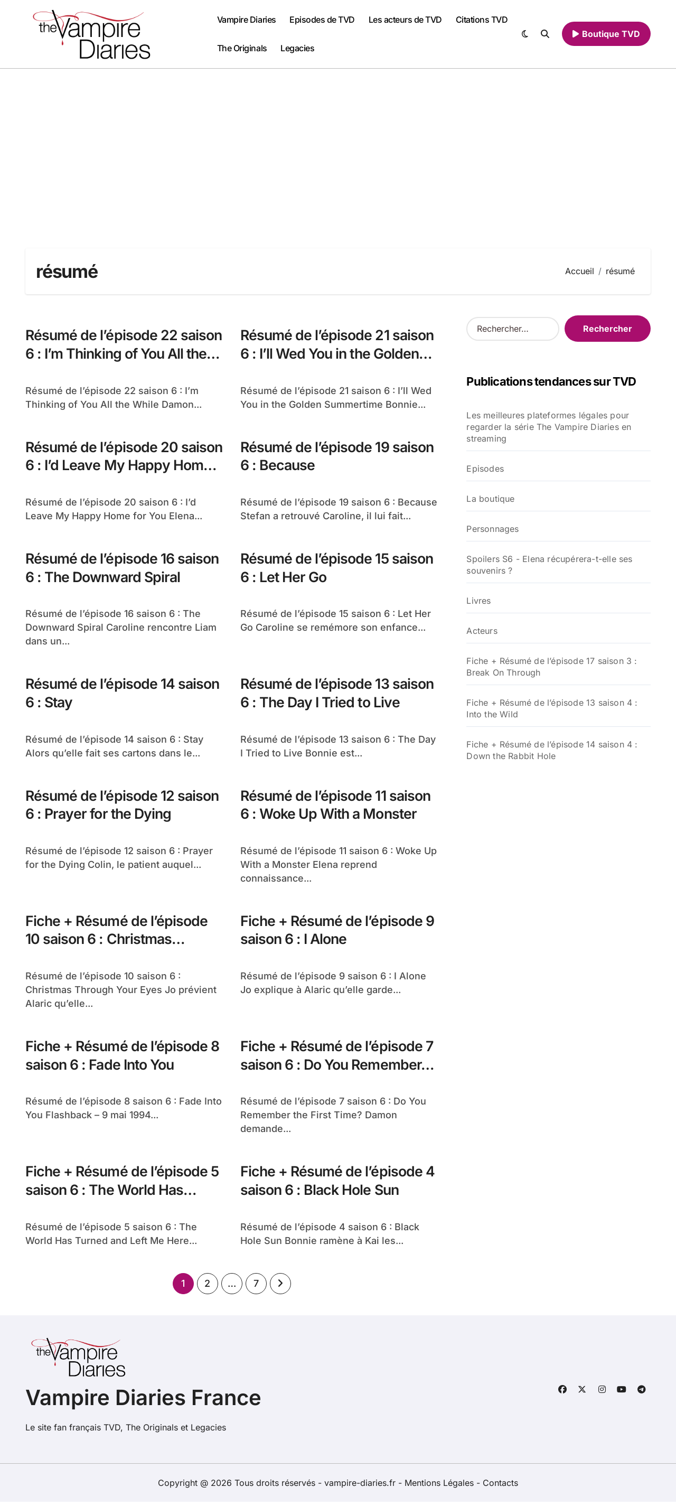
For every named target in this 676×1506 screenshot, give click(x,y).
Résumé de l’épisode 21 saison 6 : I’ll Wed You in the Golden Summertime (338, 353)
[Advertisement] (338, 148)
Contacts (500, 1487)
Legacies (297, 48)
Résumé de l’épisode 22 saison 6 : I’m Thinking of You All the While (118, 353)
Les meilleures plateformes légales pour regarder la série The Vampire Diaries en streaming (548, 427)
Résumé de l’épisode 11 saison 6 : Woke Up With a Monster (336, 807)
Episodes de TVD (322, 19)
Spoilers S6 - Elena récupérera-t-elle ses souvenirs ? (549, 565)
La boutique (490, 498)
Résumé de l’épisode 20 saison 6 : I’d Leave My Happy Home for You (121, 466)
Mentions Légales (440, 1487)
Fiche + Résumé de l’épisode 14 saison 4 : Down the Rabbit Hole (551, 750)
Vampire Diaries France (143, 1402)
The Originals (242, 48)
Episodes (485, 468)
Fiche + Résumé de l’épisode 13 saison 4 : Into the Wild (551, 708)
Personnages (492, 528)
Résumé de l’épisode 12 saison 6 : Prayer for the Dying (123, 807)
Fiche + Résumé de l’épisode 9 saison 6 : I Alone (338, 932)
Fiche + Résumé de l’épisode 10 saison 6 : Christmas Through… (117, 941)
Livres (478, 600)
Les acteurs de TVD (405, 19)
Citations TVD (482, 19)
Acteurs (481, 630)
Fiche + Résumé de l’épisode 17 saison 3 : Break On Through (551, 667)
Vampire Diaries (246, 19)
